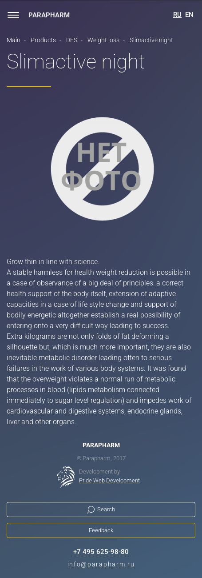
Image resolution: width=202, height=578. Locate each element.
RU (177, 15)
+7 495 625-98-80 (101, 552)
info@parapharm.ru (101, 564)
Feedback (101, 530)
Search (106, 509)
